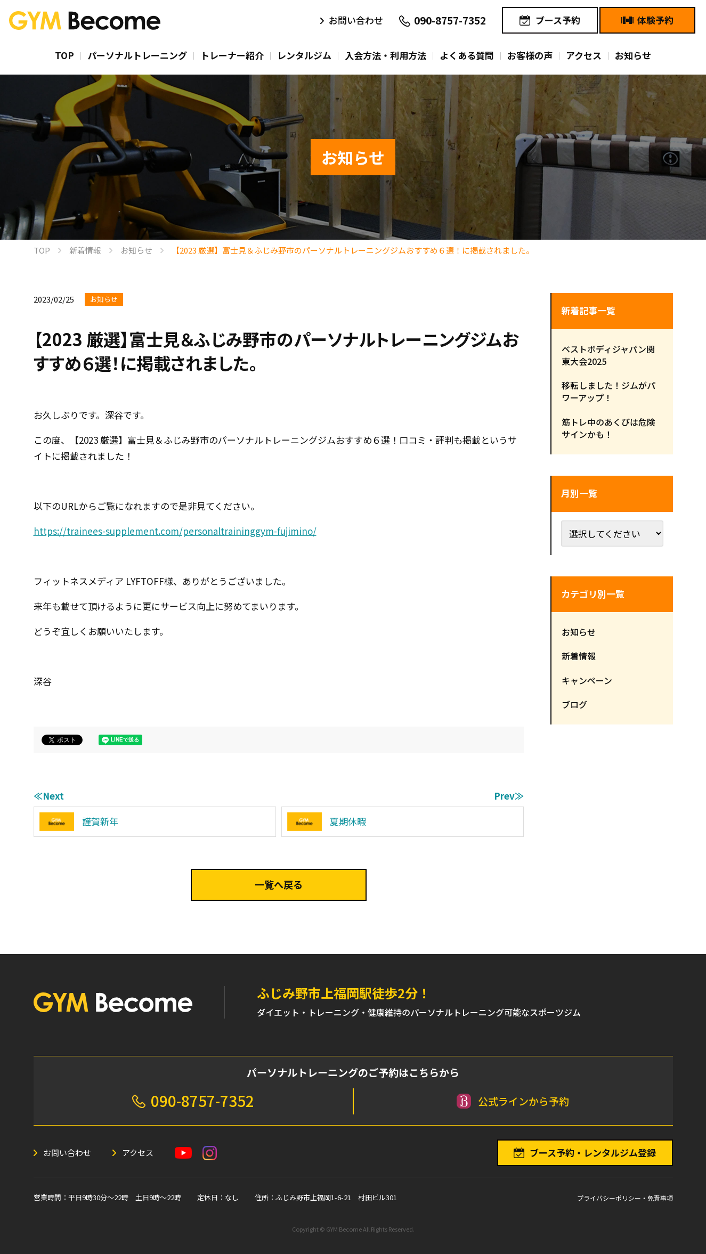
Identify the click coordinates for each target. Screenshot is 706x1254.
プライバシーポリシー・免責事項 (625, 1197)
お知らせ (104, 299)
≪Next (49, 795)
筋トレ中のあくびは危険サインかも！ (608, 428)
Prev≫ (509, 795)
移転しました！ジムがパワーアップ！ (608, 391)
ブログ (574, 704)
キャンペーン (587, 680)
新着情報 (579, 655)
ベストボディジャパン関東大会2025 (608, 355)
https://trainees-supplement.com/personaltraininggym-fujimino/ (175, 531)
